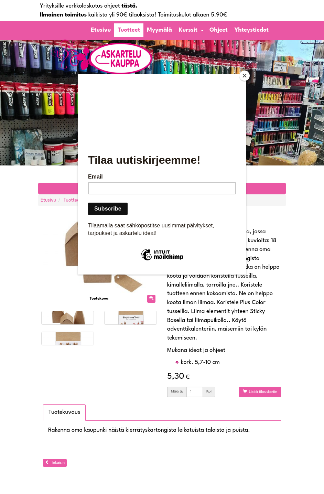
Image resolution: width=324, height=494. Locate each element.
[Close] (244, 76)
